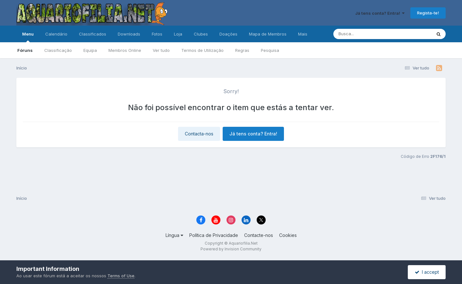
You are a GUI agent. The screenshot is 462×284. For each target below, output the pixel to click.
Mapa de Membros (268, 34)
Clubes (201, 34)
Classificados (92, 34)
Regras (242, 50)
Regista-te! (428, 12)
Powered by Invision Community (231, 249)
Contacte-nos (258, 235)
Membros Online (124, 50)
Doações (228, 34)
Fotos (157, 34)
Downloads (129, 34)
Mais (302, 34)
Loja (178, 34)
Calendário (56, 34)
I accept (427, 272)
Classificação (58, 50)
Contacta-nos (199, 133)
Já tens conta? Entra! (380, 13)
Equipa (90, 50)
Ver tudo (161, 50)
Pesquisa (270, 50)
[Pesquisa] (365, 34)
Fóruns (25, 50)
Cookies (288, 235)
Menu (28, 36)
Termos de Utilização (202, 50)
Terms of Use (120, 275)
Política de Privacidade (213, 235)
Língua (174, 235)
